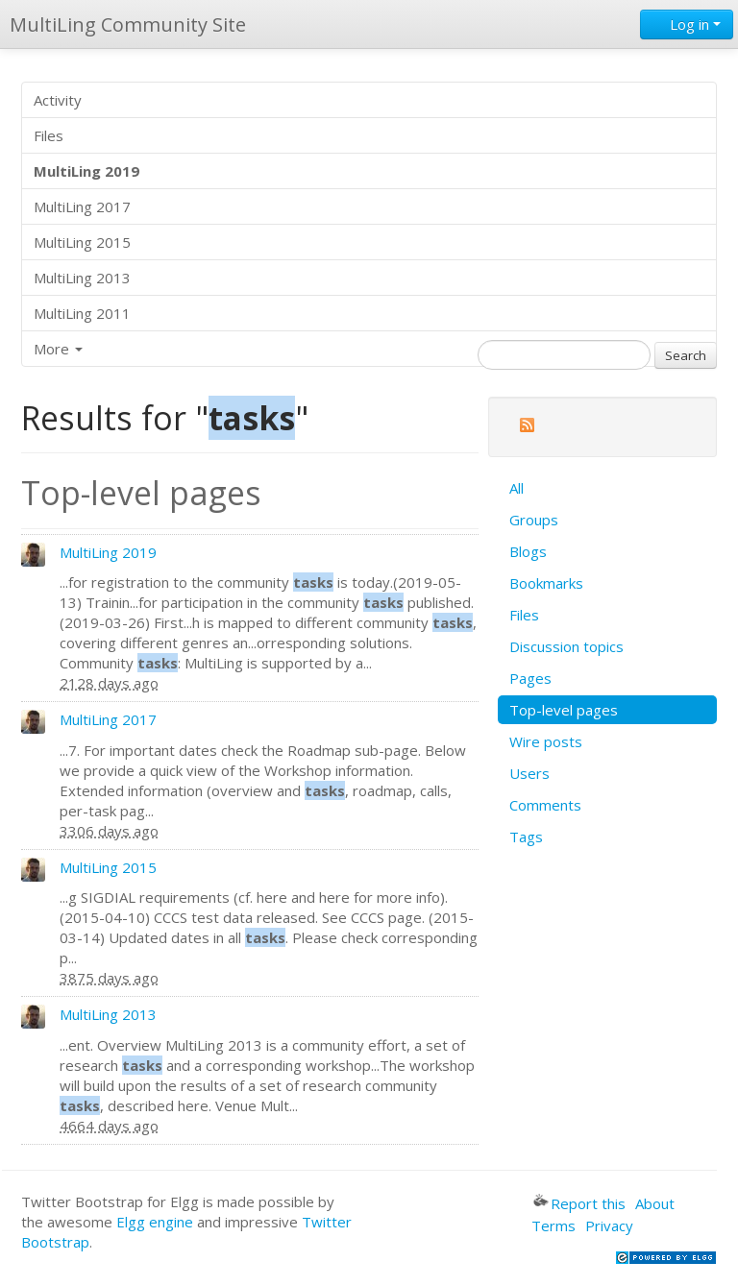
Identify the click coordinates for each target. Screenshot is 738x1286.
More (58, 348)
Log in (686, 24)
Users (529, 773)
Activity (58, 99)
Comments (545, 804)
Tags (526, 836)
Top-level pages (563, 709)
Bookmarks (546, 583)
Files (48, 135)
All (516, 487)
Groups (533, 519)
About (655, 1203)
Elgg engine (154, 1221)
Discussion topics (566, 646)
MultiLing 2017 (82, 206)
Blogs (528, 551)
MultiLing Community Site (128, 24)
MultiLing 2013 (82, 277)
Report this (579, 1203)
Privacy (609, 1225)
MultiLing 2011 (82, 313)
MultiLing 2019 (108, 552)
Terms (553, 1225)
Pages (530, 678)
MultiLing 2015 (82, 242)
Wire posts (545, 741)
